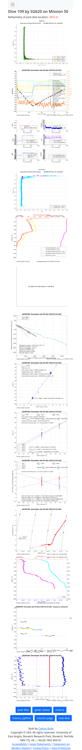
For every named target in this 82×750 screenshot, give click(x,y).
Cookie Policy (41, 748)
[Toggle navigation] (12, 4)
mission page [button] (45, 718)
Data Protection (60, 748)
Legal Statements (40, 744)
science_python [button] (21, 718)
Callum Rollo (46, 728)
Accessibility (19, 744)
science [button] (59, 710)
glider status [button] (42, 710)
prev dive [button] (23, 710)
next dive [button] (64, 718)
